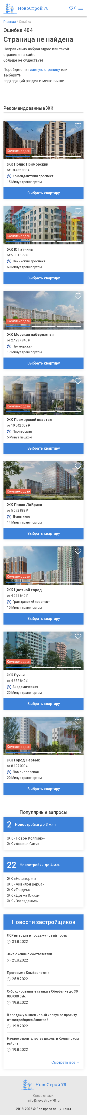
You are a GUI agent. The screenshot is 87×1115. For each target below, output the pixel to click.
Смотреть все (63, 1062)
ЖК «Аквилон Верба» (25, 884)
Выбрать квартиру (43, 193)
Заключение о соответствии (29, 954)
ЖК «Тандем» (19, 890)
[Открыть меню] (81, 8)
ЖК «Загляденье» (22, 901)
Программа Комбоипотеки (28, 973)
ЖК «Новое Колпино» (26, 838)
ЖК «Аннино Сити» (23, 844)
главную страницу (44, 69)
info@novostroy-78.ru (44, 1100)
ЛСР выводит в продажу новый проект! (38, 935)
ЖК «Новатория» (21, 878)
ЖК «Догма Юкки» (23, 895)
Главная (9, 22)
